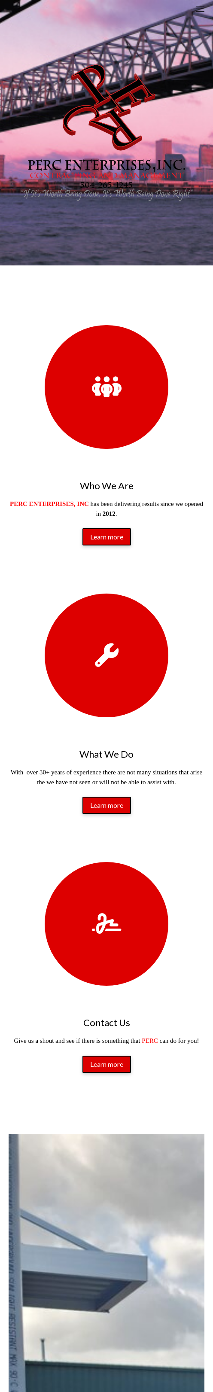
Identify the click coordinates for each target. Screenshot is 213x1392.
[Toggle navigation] (200, 8)
